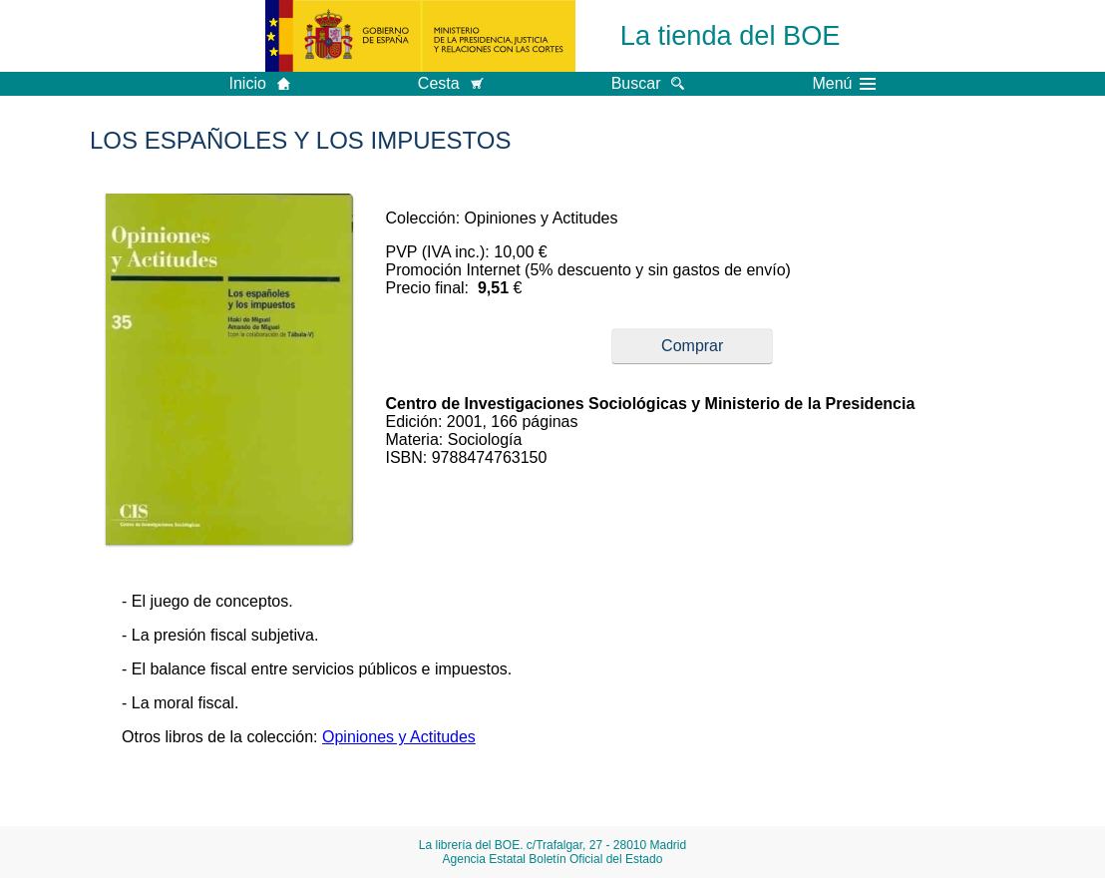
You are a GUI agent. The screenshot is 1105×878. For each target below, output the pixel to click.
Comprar (692, 345)
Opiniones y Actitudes (399, 736)
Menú (844, 84)
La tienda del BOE (730, 35)
